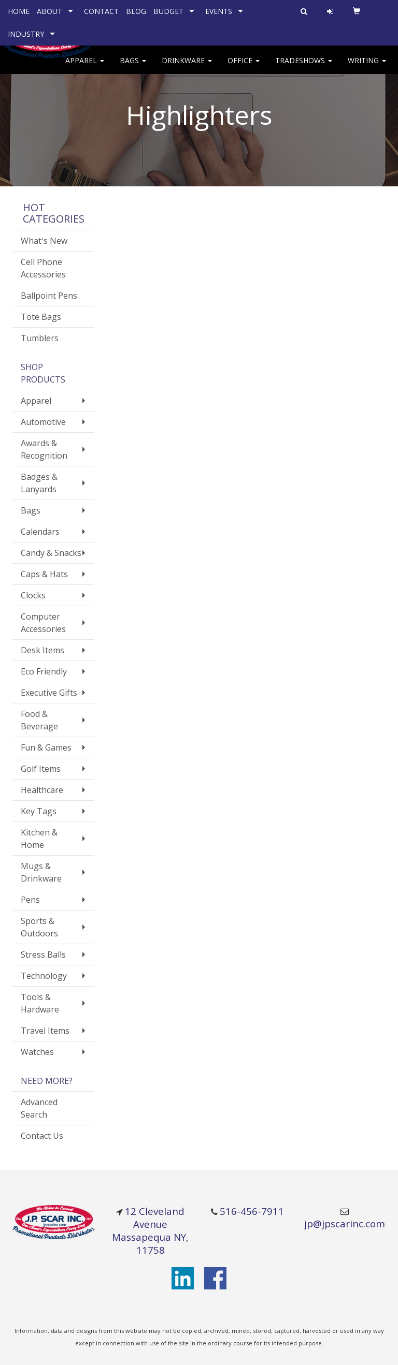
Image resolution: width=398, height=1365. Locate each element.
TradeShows (303, 67)
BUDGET (168, 11)
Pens (30, 899)
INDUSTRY (26, 34)
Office (244, 67)
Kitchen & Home (39, 838)
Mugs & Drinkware (41, 872)
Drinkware (187, 67)
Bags (133, 67)
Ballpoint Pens (49, 295)
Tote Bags (41, 316)
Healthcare (42, 790)
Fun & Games (46, 747)
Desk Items (42, 650)
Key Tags (38, 811)
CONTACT (101, 11)
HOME (19, 11)
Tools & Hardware (40, 1003)
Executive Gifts (49, 692)
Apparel (84, 67)
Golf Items (41, 768)
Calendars (40, 531)
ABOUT (49, 11)
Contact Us (42, 1135)
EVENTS (218, 11)
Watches (37, 1052)
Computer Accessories (43, 623)
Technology (44, 975)
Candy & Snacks (51, 553)
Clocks (33, 595)
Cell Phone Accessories (43, 268)
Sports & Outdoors (39, 927)
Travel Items (45, 1030)
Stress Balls (43, 954)
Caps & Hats (44, 574)
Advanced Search (39, 1108)
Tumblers (40, 338)
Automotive (43, 422)
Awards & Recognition (44, 449)
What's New (44, 240)
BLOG (136, 11)
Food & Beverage (39, 720)
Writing (367, 67)
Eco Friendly (44, 671)
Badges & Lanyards (39, 483)
